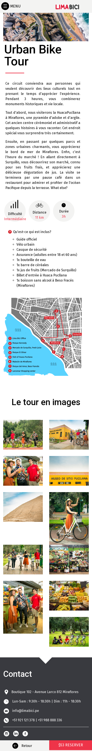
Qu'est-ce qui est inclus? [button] (27, 232)
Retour (21, 746)
